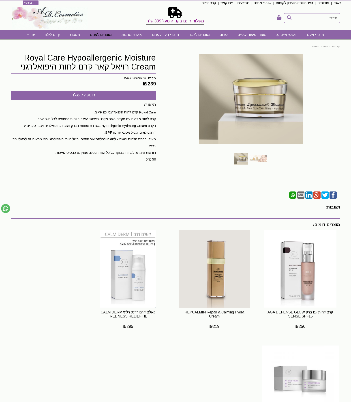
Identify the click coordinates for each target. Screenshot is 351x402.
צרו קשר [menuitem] (226, 3)
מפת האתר (327, 350)
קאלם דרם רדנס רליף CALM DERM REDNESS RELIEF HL (133, 312)
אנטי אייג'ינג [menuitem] (286, 35)
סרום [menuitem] (224, 35)
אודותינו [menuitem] (323, 3)
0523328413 (97, 362)
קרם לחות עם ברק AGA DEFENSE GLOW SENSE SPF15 (301, 312)
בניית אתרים (156, 399)
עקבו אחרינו (214, 350)
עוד (31, 35)
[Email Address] (210, 358)
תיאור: (150, 104)
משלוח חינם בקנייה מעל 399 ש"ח (175, 21)
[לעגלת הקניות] (278, 18)
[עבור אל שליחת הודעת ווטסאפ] (5, 208)
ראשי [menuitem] (337, 3)
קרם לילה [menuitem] (209, 3)
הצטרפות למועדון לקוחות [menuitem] (294, 3)
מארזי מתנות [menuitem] (132, 35)
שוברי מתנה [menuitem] (262, 3)
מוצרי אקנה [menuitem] (315, 35)
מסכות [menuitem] (75, 35)
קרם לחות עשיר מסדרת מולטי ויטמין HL (49, 310)
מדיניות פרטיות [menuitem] (329, 379)
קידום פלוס (168, 399)
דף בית (336, 46)
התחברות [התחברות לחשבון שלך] (30, 2)
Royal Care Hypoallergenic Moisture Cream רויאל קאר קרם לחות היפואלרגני (88, 62)
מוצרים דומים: (326, 224)
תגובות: (332, 207)
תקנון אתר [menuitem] (333, 365)
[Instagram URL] (217, 358)
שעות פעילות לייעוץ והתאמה (83, 350)
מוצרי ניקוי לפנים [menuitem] (165, 35)
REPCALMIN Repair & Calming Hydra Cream (217, 312)
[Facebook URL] (224, 358)
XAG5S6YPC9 (135, 78)
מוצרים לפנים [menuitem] (101, 35)
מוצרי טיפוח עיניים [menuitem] (252, 35)
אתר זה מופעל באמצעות (175, 399)
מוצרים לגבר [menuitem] (199, 35)
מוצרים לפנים (320, 46)
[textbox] (175, 16)
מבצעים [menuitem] (243, 3)
